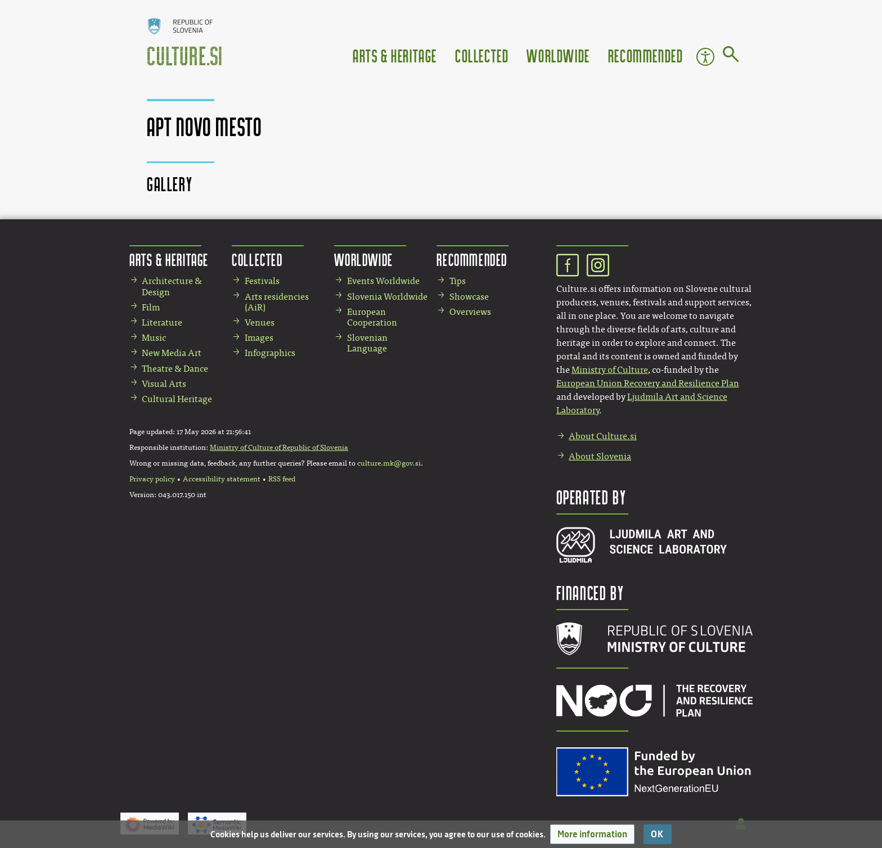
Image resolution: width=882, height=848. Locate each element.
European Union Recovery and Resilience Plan (647, 383)
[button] (592, 834)
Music (154, 337)
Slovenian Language (367, 343)
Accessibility (705, 57)
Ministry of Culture (610, 369)
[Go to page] (731, 56)
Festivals (262, 281)
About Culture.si (603, 436)
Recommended (645, 55)
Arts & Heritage (395, 55)
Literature (162, 322)
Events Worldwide (383, 281)
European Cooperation (372, 317)
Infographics (270, 353)
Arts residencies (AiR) (277, 302)
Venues (259, 322)
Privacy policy (152, 479)
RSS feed (281, 479)
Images (259, 337)
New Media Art (171, 353)
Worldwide (558, 55)
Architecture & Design (172, 286)
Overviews (470, 311)
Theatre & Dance (175, 368)
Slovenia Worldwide (387, 296)
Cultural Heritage (177, 399)
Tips (457, 281)
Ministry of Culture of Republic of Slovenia (279, 447)
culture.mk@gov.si (389, 463)
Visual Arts (164, 383)
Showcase (469, 296)
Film (151, 307)
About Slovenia (600, 456)
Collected (481, 55)
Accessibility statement (221, 479)
